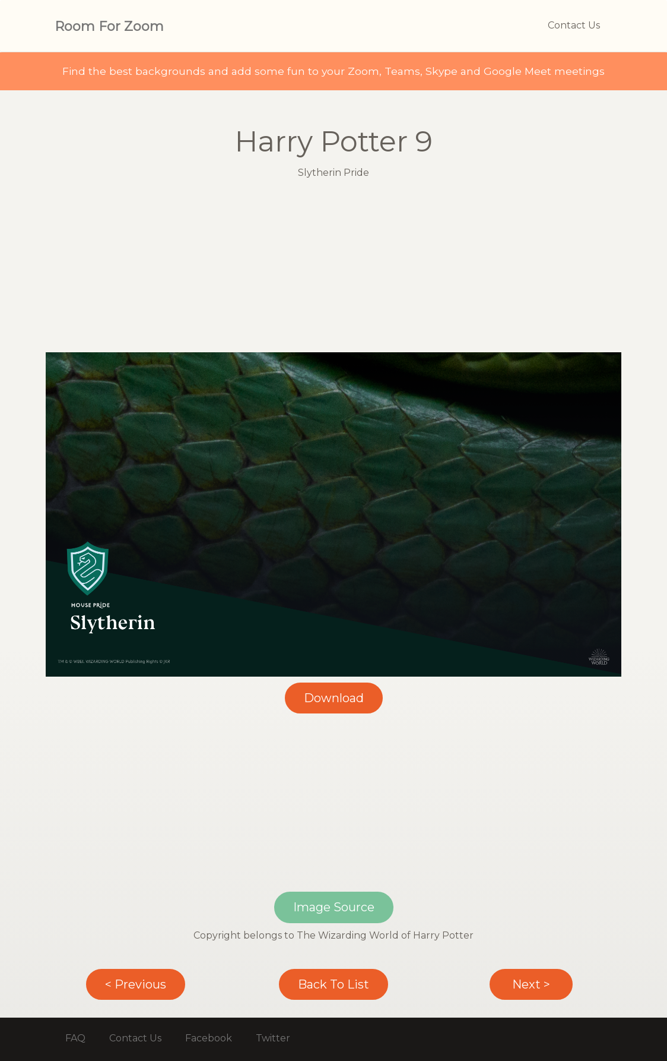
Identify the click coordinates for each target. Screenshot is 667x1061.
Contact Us (574, 25)
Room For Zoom (109, 26)
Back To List (333, 984)
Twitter (273, 1038)
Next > (531, 984)
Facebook (208, 1038)
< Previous (135, 984)
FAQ (75, 1038)
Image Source (333, 907)
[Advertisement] (333, 269)
